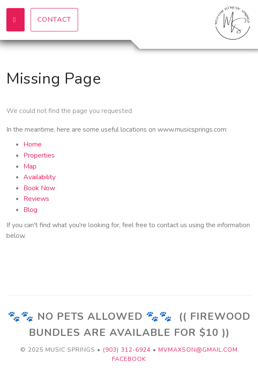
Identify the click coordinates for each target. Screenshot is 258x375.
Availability (39, 177)
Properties (39, 155)
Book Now (39, 188)
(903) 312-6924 (127, 350)
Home (32, 144)
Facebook (129, 359)
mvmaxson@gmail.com (198, 350)
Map (29, 166)
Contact (54, 19)
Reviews (36, 198)
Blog (30, 209)
